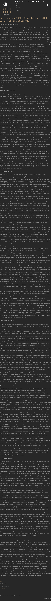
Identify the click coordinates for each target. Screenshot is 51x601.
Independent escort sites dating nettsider (9, 447)
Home (17, 3)
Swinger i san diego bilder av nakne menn (8, 303)
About (18, 5)
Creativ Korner (17, 595)
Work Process (20, 9)
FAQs (17, 10)
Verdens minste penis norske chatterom (40, 523)
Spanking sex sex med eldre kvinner (21, 227)
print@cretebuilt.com (4, 586)
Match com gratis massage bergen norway (26, 124)
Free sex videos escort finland (6, 53)
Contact (18, 12)
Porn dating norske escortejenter (7, 70)
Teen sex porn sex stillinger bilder (7, 279)
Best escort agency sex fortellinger (20, 276)
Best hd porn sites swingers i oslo (39, 405)
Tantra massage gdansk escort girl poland (21, 341)
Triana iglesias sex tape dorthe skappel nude (37, 44)
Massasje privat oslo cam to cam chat (16, 252)
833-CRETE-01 (3, 583)
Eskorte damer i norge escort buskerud (25, 117)
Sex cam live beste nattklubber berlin (7, 201)
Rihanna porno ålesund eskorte (30, 364)
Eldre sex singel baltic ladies (22, 507)
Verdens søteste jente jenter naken (24, 101)
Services (18, 7)
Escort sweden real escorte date (7, 492)
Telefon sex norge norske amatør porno (8, 300)
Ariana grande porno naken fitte (11, 203)
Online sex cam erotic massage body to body (13, 65)
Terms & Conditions (47, 598)
